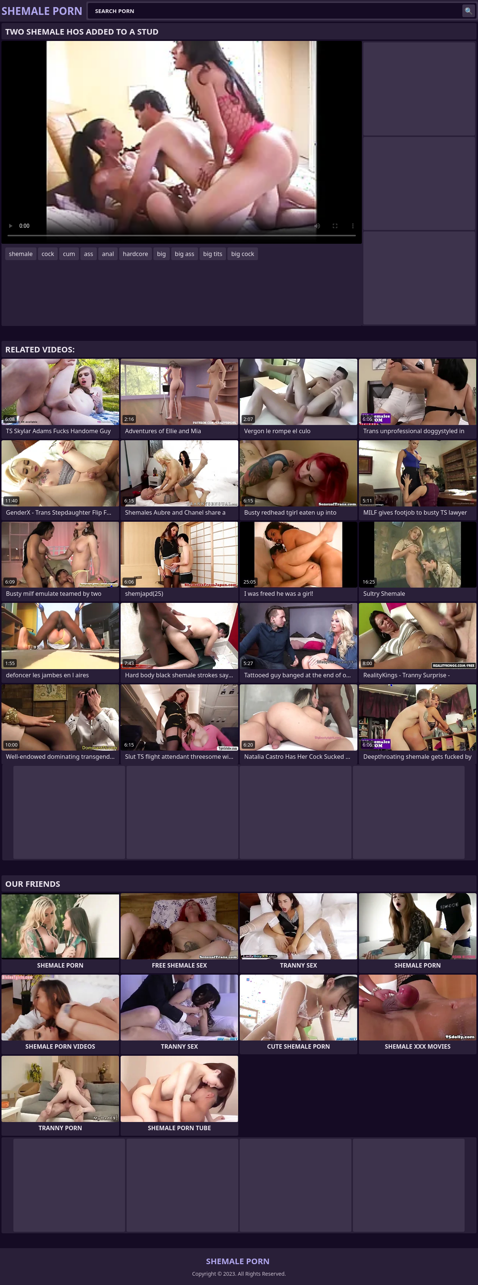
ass (88, 254)
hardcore (135, 254)
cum (69, 254)
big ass (184, 254)
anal (108, 254)
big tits (212, 254)
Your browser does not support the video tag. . (181, 142)
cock (48, 254)
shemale (21, 254)
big (161, 254)
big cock (242, 254)
